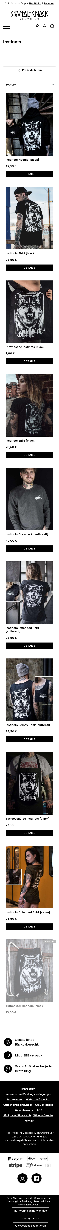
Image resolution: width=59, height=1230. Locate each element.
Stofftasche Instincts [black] (25, 347)
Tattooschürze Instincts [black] (27, 818)
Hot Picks (35, 3)
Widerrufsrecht (43, 1115)
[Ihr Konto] (44, 26)
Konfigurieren (30, 1218)
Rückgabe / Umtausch (17, 1115)
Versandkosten (27, 1136)
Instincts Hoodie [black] (22, 159)
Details (29, 174)
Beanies (49, 3)
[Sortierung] (29, 85)
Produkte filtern (29, 70)
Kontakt (29, 1120)
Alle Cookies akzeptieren (30, 1225)
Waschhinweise (24, 1110)
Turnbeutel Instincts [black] (25, 1006)
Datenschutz (15, 1099)
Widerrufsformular (38, 1099)
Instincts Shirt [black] (21, 253)
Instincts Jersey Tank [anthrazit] (28, 725)
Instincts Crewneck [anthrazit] (27, 534)
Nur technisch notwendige (30, 1210)
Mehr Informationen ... (29, 1204)
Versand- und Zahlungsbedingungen (28, 1094)
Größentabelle (44, 1104)
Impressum (28, 1088)
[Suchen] (37, 26)
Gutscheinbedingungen (18, 1104)
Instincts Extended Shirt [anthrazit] (22, 629)
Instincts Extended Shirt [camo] (28, 912)
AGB (39, 1110)
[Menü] (6, 26)
